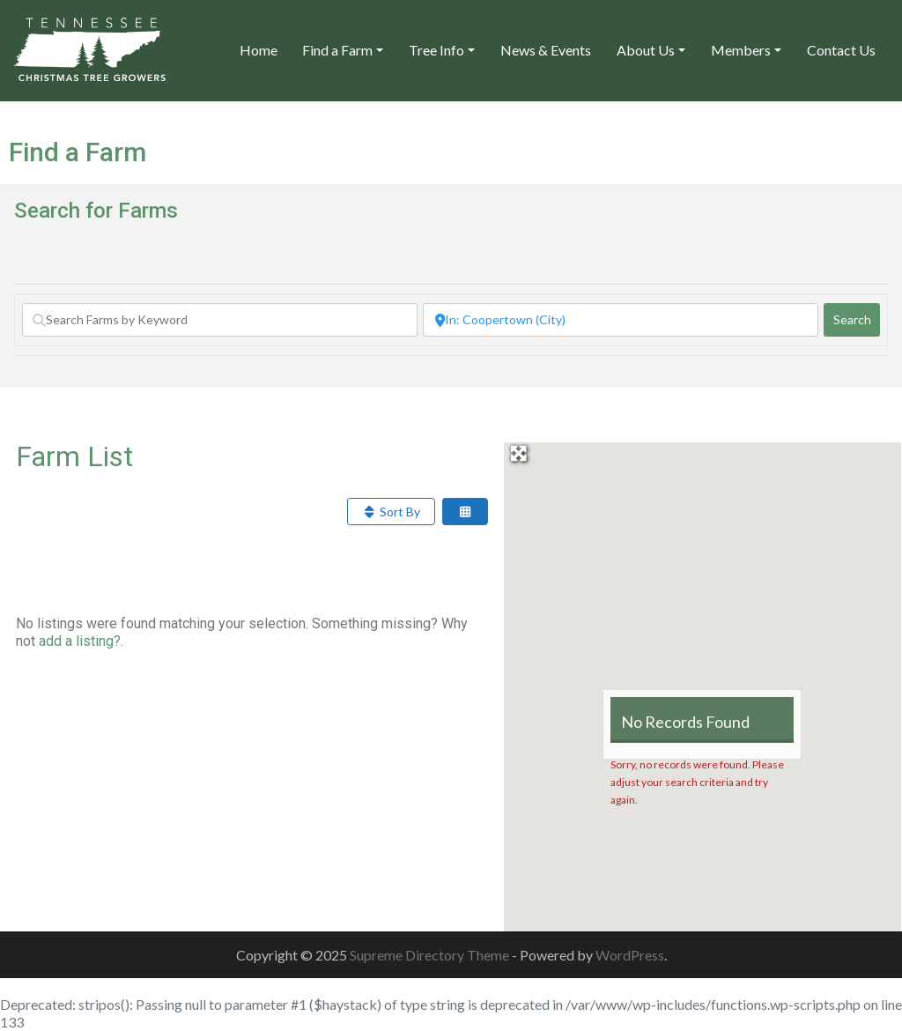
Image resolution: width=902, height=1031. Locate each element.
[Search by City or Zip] (620, 320)
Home (258, 49)
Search (857, 319)
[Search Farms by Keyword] (220, 320)
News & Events (545, 49)
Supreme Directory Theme (431, 954)
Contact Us (841, 49)
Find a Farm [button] (337, 49)
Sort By (391, 511)
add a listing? (80, 641)
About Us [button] (646, 49)
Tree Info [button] (436, 49)
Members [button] (741, 49)
